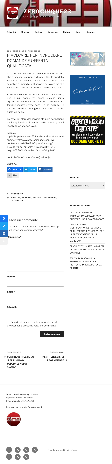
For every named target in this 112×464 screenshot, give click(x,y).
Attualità (11, 32)
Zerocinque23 (47, 11)
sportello (17, 200)
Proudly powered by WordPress (62, 450)
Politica (38, 32)
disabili (38, 198)
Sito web (12, 307)
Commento (14, 237)
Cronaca (25, 32)
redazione (34, 51)
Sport (78, 32)
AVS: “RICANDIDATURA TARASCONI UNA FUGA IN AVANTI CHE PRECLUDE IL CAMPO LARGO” (87, 215)
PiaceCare (50, 198)
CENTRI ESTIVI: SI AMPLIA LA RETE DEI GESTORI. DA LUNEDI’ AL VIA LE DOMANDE (87, 249)
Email (11, 291)
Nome (11, 276)
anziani (15, 198)
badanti (27, 198)
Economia (53, 32)
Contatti (91, 32)
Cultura (66, 32)
